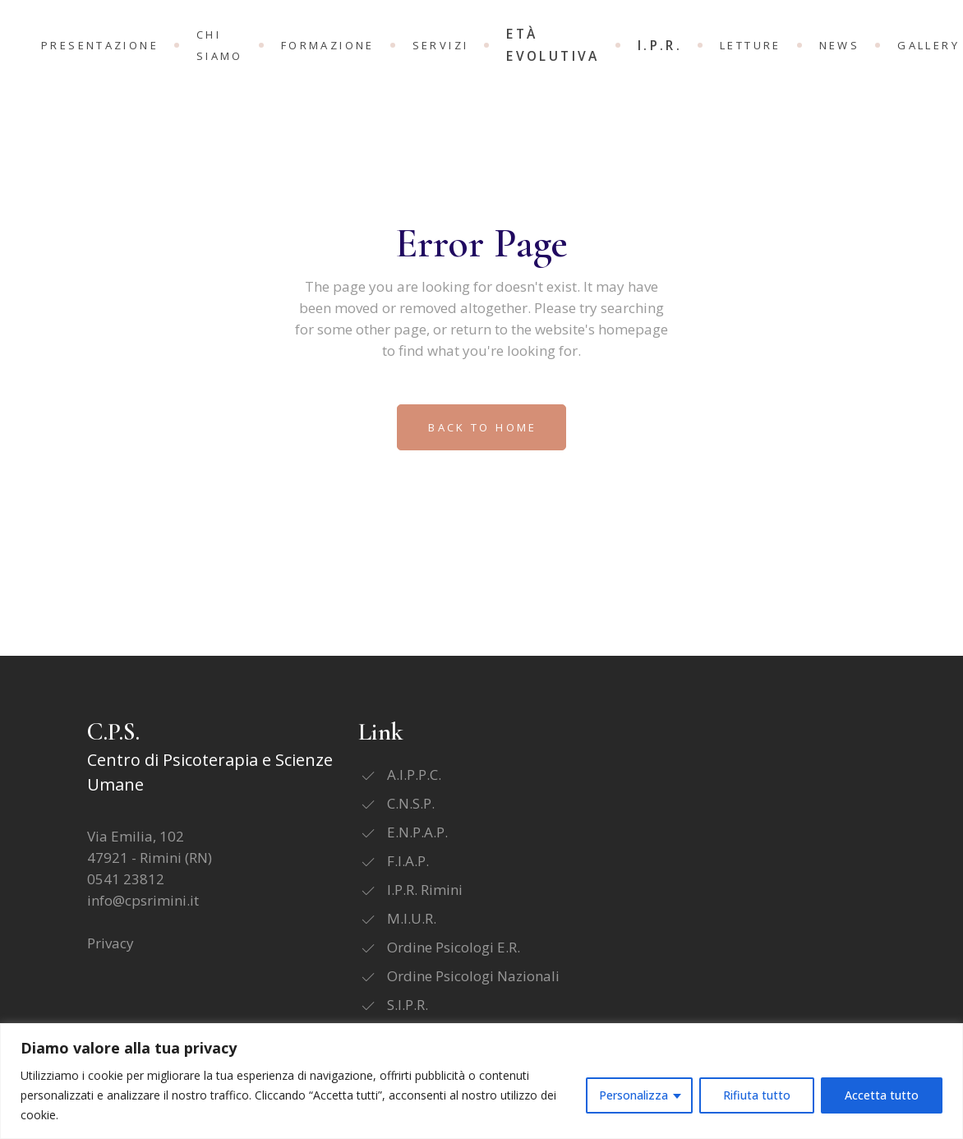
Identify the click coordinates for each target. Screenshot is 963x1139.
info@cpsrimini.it (143, 900)
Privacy (110, 943)
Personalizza (633, 1095)
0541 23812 (125, 878)
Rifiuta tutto (756, 1095)
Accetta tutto (882, 1095)
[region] (481, 1081)
